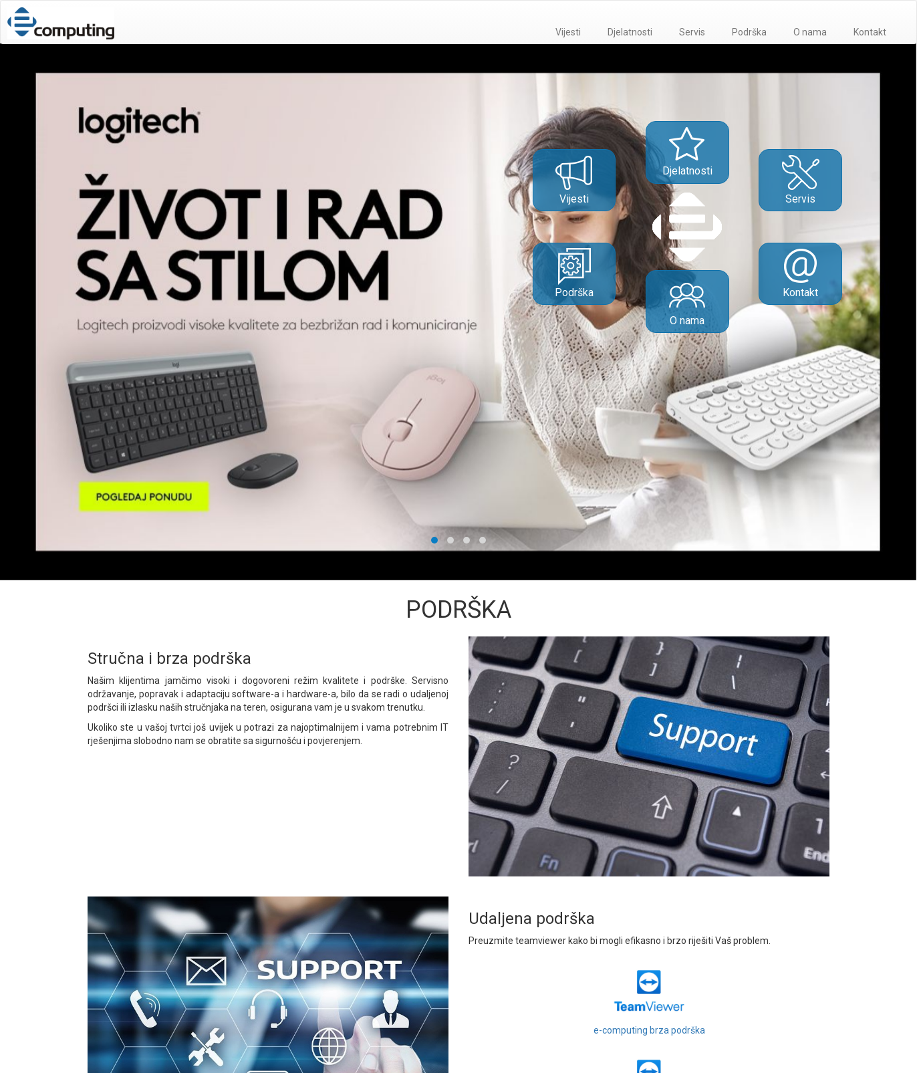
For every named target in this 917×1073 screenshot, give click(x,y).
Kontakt (870, 32)
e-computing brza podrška (649, 998)
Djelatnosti (630, 32)
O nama (810, 32)
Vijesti (568, 32)
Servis (692, 32)
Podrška (749, 32)
